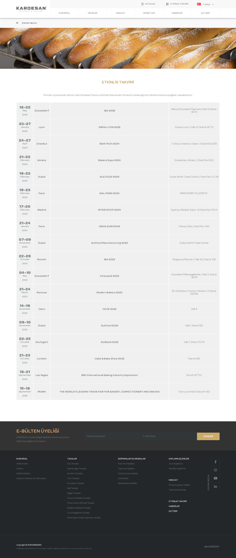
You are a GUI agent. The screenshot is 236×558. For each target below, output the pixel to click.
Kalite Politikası (23, 473)
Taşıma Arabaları (126, 468)
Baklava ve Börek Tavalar (79, 508)
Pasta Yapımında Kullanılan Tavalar (84, 518)
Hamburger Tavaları (77, 468)
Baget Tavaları (74, 493)
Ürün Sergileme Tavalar (78, 513)
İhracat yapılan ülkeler (179, 485)
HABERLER (177, 13)
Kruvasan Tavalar (75, 483)
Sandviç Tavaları (75, 473)
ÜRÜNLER (92, 13)
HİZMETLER (149, 13)
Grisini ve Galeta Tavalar (78, 498)
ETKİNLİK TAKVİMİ (178, 501)
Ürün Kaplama (176, 464)
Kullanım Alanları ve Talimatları (31, 478)
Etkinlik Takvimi (29, 23)
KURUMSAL (64, 13)
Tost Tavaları (73, 478)
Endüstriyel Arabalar (128, 473)
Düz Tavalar (73, 464)
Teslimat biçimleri (177, 490)
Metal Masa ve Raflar (127, 483)
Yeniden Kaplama (177, 468)
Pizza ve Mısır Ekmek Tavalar (80, 503)
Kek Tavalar (72, 488)
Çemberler (123, 478)
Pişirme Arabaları (126, 464)
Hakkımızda (22, 464)
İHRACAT (120, 13)
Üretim (19, 468)
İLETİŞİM (205, 13)
